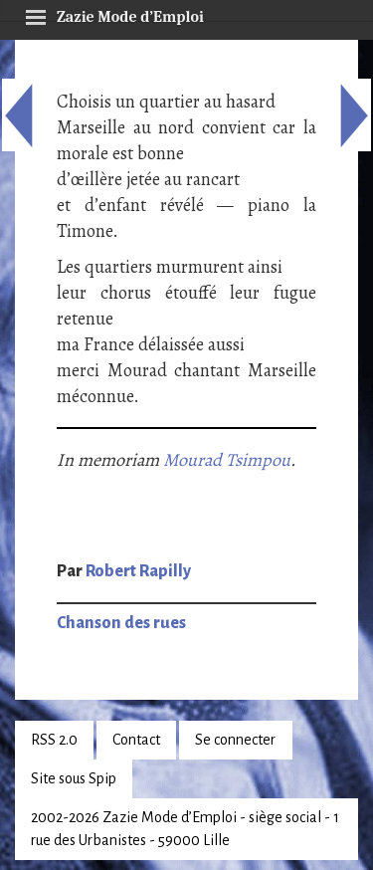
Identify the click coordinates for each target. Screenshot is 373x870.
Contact (136, 740)
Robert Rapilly (138, 571)
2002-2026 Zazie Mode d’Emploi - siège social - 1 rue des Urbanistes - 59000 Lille (185, 828)
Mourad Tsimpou (226, 460)
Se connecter (235, 740)
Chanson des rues (121, 623)
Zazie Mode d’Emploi (114, 14)
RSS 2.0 (54, 740)
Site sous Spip (73, 778)
